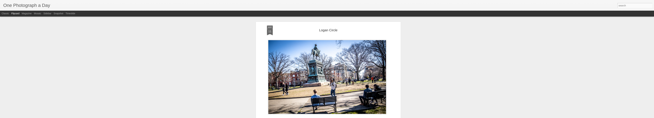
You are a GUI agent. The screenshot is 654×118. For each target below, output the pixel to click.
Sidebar (47, 13)
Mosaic (37, 13)
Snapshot (58, 13)
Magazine (27, 13)
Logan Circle (328, 21)
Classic (5, 13)
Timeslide (70, 13)
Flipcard (15, 13)
